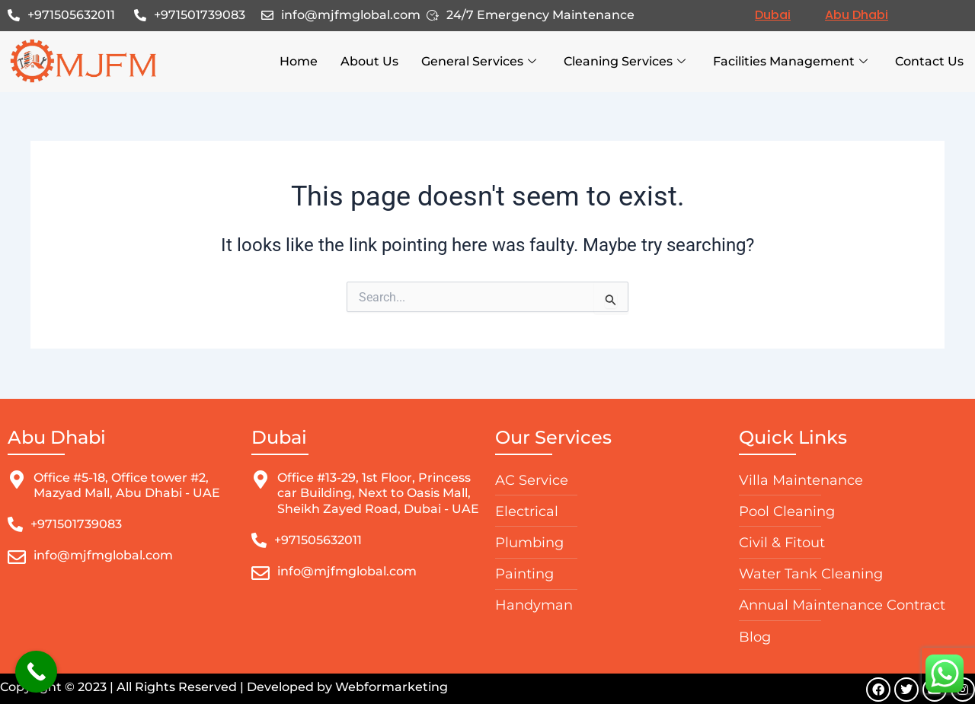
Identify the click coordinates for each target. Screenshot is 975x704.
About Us (369, 61)
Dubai (773, 15)
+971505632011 (71, 15)
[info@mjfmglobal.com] (267, 15)
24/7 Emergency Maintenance (540, 15)
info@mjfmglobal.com (350, 15)
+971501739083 (199, 15)
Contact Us (929, 61)
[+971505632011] (14, 15)
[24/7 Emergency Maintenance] (433, 15)
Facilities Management (790, 62)
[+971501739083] (140, 15)
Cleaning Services (625, 62)
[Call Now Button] (36, 672)
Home (299, 61)
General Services (478, 62)
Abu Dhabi (856, 15)
